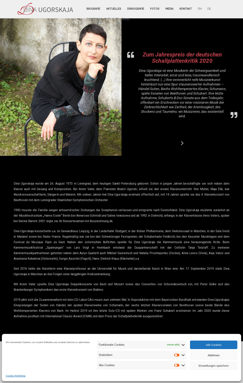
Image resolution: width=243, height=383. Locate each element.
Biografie (93, 8)
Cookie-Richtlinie (16, 376)
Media (169, 8)
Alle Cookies (213, 344)
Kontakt (185, 8)
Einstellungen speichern (214, 365)
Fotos (154, 8)
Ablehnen (214, 355)
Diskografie (135, 8)
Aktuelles (113, 8)
